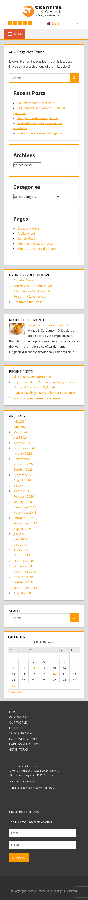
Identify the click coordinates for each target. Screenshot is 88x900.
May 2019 (20, 545)
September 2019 (25, 523)
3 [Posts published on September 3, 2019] (23, 662)
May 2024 (20, 432)
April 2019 (20, 550)
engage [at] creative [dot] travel (37, 787)
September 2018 (25, 588)
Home (13, 712)
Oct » (20, 691)
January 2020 (22, 502)
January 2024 (22, 453)
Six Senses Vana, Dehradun (35, 103)
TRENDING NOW (20, 733)
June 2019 (20, 539)
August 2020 (22, 480)
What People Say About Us (35, 244)
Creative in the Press (27, 302)
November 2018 (24, 577)
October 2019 (23, 518)
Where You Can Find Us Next (36, 249)
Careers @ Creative (24, 744)
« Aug (11, 691)
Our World (18, 722)
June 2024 (20, 426)
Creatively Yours (28, 228)
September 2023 (25, 475)
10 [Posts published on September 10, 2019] (23, 668)
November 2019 (24, 512)
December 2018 (24, 571)
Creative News (23, 280)
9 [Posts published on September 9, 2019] (13, 668)
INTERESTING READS (23, 739)
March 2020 (21, 491)
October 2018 (23, 582)
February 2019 (23, 561)
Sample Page (26, 239)
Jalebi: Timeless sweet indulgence (39, 133)
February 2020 (23, 496)
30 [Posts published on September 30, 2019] (13, 686)
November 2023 (24, 464)
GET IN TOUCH (19, 749)
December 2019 (24, 507)
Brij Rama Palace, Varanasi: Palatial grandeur (44, 382)
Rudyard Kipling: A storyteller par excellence (44, 393)
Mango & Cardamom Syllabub (37, 118)
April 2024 (20, 437)
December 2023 (24, 459)
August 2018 (22, 593)
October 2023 (23, 469)
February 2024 (23, 448)
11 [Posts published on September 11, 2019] (33, 668)
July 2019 (19, 534)
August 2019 (22, 529)
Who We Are (18, 717)
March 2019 (21, 555)
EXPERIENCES (18, 728)
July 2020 (19, 486)
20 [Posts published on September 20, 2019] (54, 674)
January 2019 (22, 566)
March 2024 (21, 443)
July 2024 (19, 421)
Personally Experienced (29, 296)
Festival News (26, 234)
